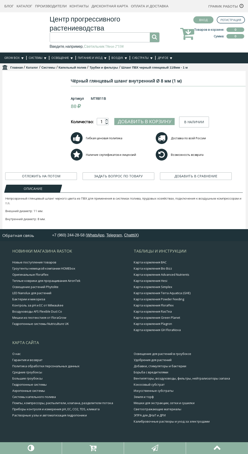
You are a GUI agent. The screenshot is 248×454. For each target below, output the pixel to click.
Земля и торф (144, 397)
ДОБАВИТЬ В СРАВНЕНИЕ (195, 176)
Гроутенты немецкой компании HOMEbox (43, 268)
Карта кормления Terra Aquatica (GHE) (162, 293)
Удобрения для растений (153, 360)
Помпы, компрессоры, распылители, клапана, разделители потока (62, 403)
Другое (163, 58)
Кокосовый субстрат (149, 384)
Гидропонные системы (29, 384)
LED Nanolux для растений (31, 293)
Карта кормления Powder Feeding (159, 299)
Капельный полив (72, 67)
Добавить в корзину (159, 121)
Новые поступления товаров (34, 262)
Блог (8, 6)
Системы (35, 58)
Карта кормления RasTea (153, 311)
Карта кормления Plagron (153, 324)
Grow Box (12, 58)
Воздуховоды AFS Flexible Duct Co (37, 311)
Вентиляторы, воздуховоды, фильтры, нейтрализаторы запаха (182, 378)
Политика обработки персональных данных (46, 366)
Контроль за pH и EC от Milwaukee (37, 305)
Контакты (79, 6)
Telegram (114, 235)
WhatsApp (95, 235)
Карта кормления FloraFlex (154, 305)
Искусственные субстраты (153, 391)
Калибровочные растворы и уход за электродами (172, 421)
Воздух (117, 58)
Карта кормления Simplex (153, 287)
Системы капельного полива (34, 397)
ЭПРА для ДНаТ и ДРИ (150, 415)
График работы (223, 6)
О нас (16, 354)
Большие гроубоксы (27, 378)
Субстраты (140, 58)
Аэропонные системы (28, 391)
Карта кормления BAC (150, 262)
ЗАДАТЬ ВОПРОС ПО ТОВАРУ (118, 176)
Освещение (60, 58)
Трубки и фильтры (103, 67)
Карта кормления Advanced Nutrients (161, 274)
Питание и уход (90, 58)
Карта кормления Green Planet (157, 317)
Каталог (24, 6)
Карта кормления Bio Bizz (153, 268)
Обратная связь (18, 235)
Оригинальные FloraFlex (30, 274)
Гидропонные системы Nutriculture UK (40, 324)
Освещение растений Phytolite (35, 287)
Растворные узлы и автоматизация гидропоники (49, 415)
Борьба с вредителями (151, 372)
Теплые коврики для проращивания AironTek (46, 281)
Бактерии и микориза (28, 299)
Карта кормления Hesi (150, 281)
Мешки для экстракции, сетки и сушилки (164, 403)
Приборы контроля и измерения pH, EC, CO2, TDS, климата (56, 409)
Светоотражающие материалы (157, 409)
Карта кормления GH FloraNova (157, 330)
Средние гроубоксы (27, 372)
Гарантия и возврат (27, 360)
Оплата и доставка (149, 6)
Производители (51, 6)
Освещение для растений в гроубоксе (162, 354)
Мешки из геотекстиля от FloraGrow (39, 317)
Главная (16, 67)
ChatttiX (130, 235)
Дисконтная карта (110, 6)
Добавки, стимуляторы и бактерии (160, 366)
